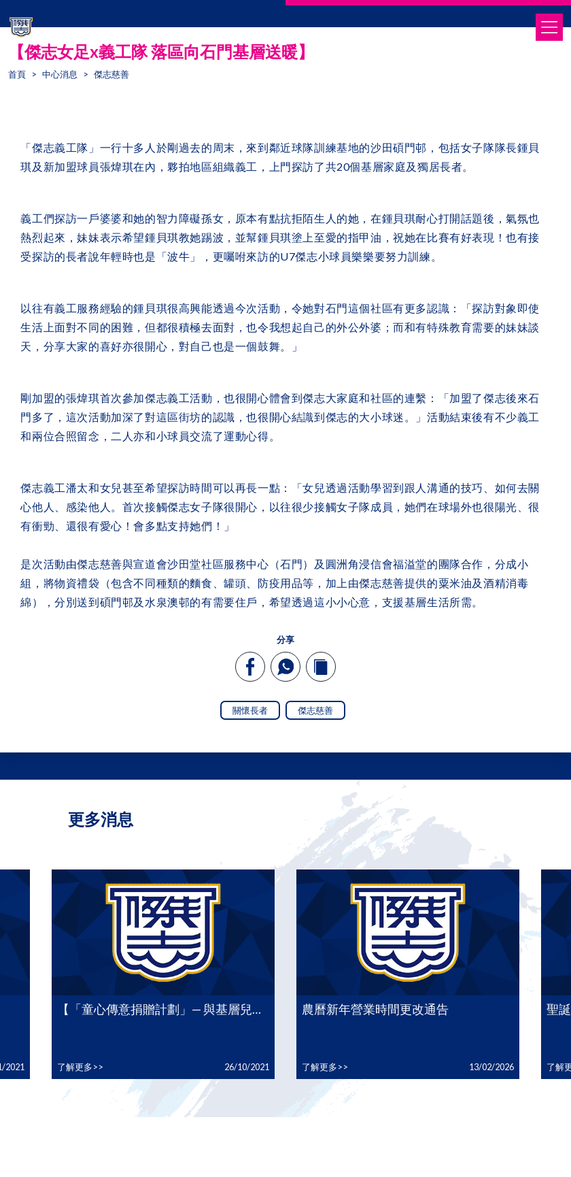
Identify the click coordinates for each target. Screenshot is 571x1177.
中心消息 (59, 74)
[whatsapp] (285, 667)
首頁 (17, 74)
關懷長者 (250, 710)
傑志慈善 (315, 710)
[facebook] (250, 667)
